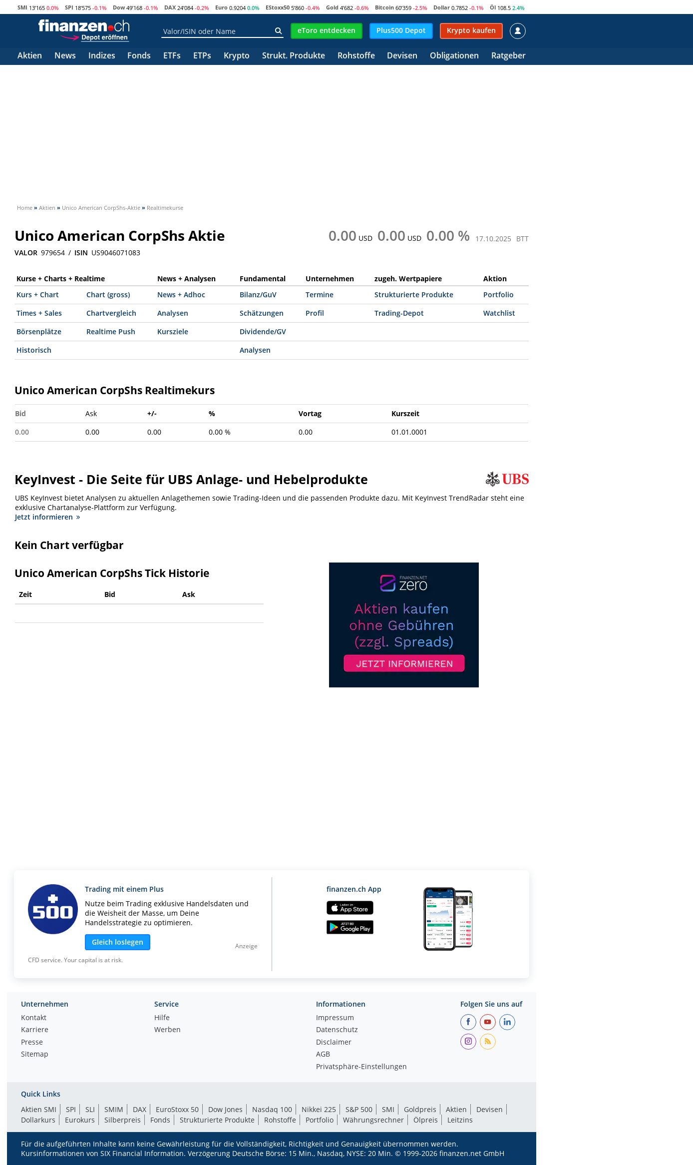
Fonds (139, 56)
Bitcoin (384, 7)
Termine (320, 294)
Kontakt (33, 1018)
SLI (90, 1109)
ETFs (172, 56)
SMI (22, 7)
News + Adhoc (181, 294)
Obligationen (454, 56)
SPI (69, 7)
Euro (221, 7)
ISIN (81, 252)
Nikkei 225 (319, 1109)
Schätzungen (262, 313)
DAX (170, 7)
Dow (119, 7)
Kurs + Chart (37, 294)
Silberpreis (122, 1120)
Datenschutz (337, 1030)
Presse (32, 1043)
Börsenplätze (38, 331)
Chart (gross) (108, 294)
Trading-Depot (399, 313)
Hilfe (162, 1018)
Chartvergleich (111, 313)
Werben (167, 1030)
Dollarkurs (38, 1120)
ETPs (202, 56)
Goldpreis (420, 1109)
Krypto (237, 56)
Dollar (441, 7)
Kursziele (172, 331)
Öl (493, 7)
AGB (323, 1055)
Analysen (172, 313)
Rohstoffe (356, 56)
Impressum (335, 1018)
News (65, 56)
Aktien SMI (38, 1109)
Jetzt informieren (47, 517)
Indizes (101, 56)
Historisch (33, 350)
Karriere (34, 1030)
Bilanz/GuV (258, 294)
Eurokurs (80, 1120)
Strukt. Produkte (293, 56)
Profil (315, 313)
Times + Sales (39, 313)
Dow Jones (225, 1109)
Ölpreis (425, 1120)
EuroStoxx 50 (177, 1109)
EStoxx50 (278, 7)
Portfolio (498, 294)
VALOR (25, 252)
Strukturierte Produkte (413, 294)
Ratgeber (508, 56)
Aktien (29, 56)
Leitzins (460, 1120)
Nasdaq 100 (272, 1109)
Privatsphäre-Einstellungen (361, 1067)
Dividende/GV (263, 331)
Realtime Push (110, 331)
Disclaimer (333, 1043)
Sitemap (34, 1055)
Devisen (402, 56)
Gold (332, 7)
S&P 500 (359, 1109)
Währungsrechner (373, 1120)
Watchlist (499, 313)
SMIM (113, 1109)
